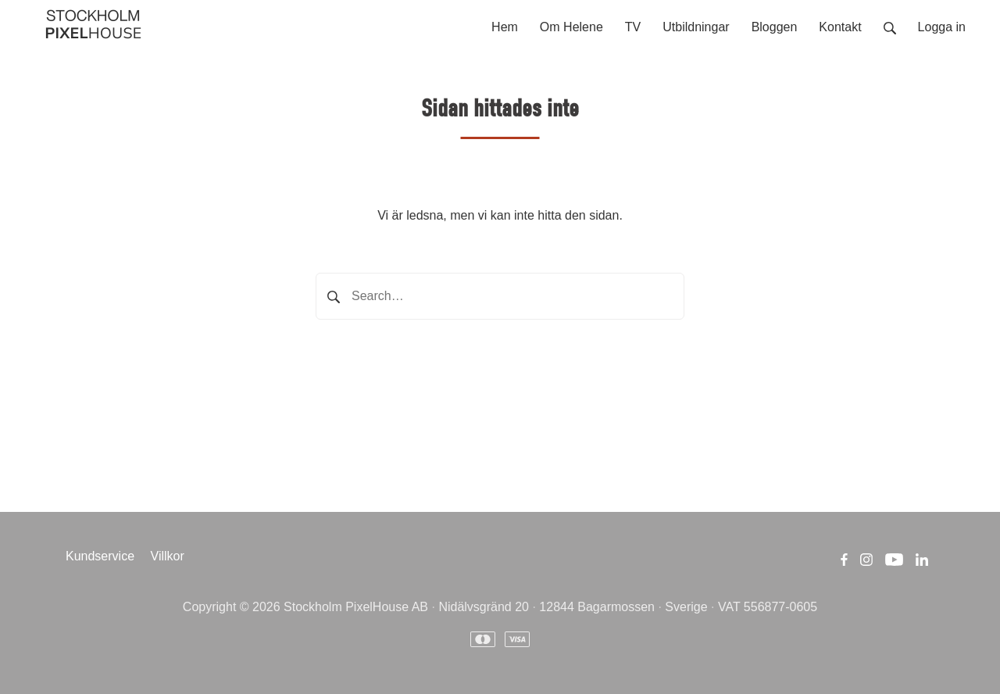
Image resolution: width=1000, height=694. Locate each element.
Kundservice (100, 556)
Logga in (942, 27)
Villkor (167, 556)
